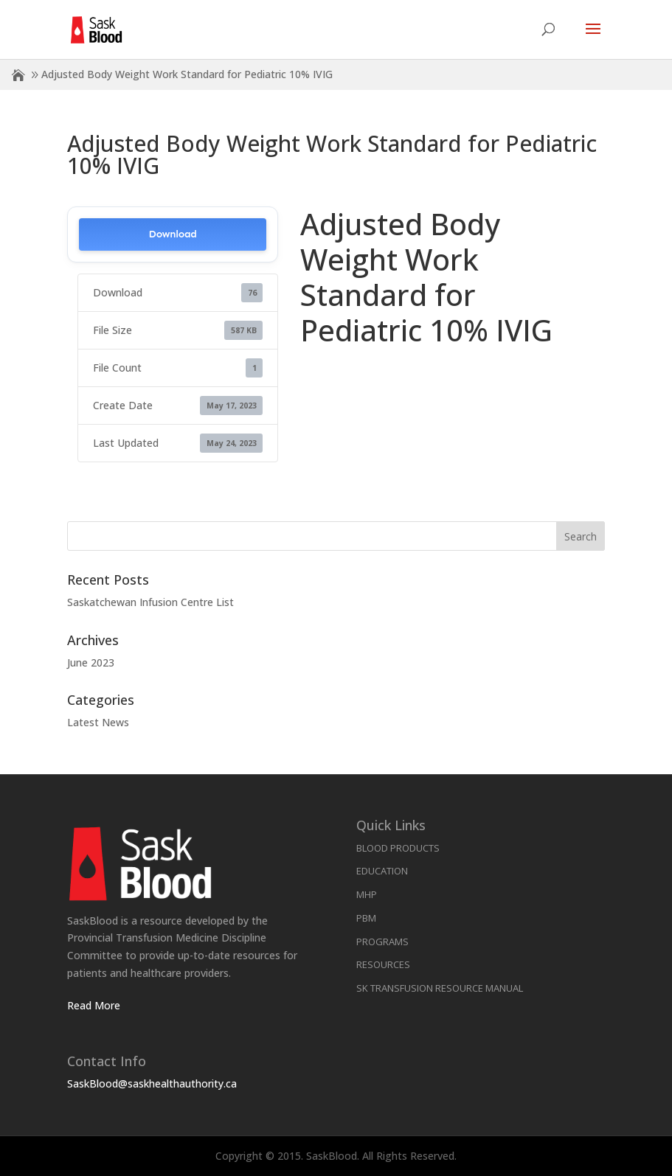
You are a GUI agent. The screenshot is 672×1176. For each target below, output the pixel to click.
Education (382, 870)
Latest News (98, 722)
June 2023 (90, 662)
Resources (383, 964)
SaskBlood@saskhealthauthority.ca (152, 1083)
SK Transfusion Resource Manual (439, 988)
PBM (366, 918)
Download (173, 234)
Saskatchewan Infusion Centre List (150, 602)
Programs (382, 941)
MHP (366, 894)
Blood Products (398, 848)
